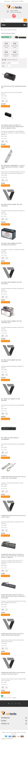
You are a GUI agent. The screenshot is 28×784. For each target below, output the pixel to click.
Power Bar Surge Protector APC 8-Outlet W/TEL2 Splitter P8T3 (12, 634)
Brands (14, 732)
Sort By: (4, 63)
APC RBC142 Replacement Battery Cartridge (11, 205)
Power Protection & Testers (10, 29)
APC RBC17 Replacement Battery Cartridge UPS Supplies (11, 244)
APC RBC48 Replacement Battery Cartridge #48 (11, 321)
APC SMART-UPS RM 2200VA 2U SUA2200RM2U (10, 438)
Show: (3, 66)
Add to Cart (5, 106)
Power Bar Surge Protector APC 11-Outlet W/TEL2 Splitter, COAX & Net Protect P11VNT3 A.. (12, 556)
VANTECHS (10, 738)
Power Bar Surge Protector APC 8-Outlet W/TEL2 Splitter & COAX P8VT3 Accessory (13, 596)
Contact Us (13, 734)
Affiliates (4, 732)
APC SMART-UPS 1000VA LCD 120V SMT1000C (10, 399)
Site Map (24, 732)
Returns (19, 732)
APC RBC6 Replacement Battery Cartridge (11, 360)
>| (9, 696)
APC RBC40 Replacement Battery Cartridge (11, 283)
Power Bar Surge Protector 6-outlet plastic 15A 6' (13, 516)
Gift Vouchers (9, 732)
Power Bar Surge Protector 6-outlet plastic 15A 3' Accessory (13, 477)
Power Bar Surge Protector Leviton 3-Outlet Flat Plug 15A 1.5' (13, 673)
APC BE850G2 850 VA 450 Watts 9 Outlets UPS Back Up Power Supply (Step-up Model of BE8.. (12, 126)
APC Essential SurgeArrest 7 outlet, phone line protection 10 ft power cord (13, 167)
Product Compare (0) (12, 59)
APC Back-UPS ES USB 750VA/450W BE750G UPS (13, 87)
